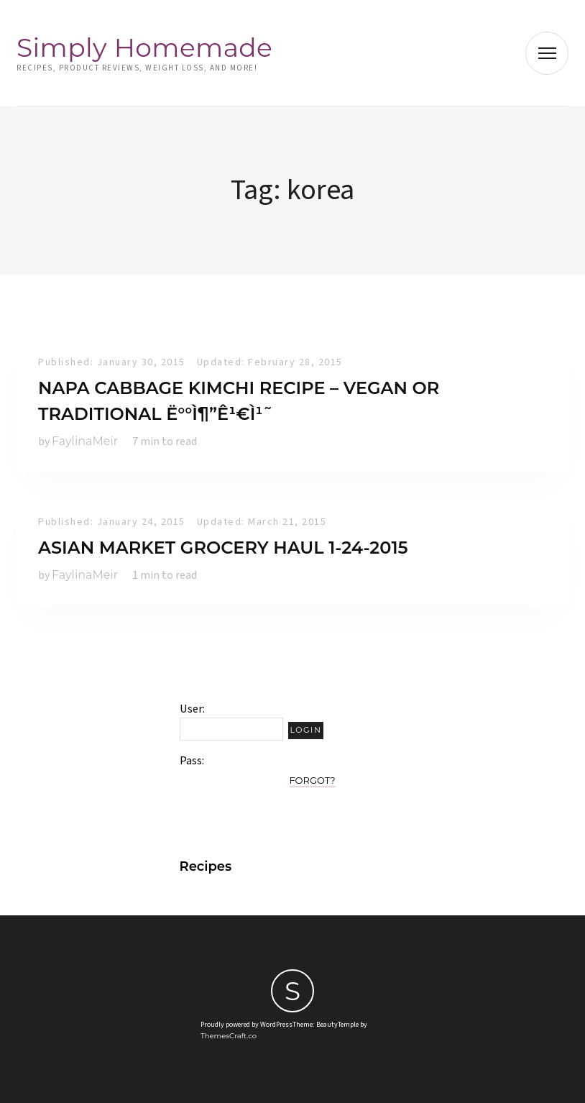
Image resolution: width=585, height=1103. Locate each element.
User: (192, 709)
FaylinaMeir (85, 441)
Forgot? (313, 780)
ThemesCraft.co (229, 1035)
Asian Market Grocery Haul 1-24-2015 (223, 547)
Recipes (206, 866)
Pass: (192, 761)
